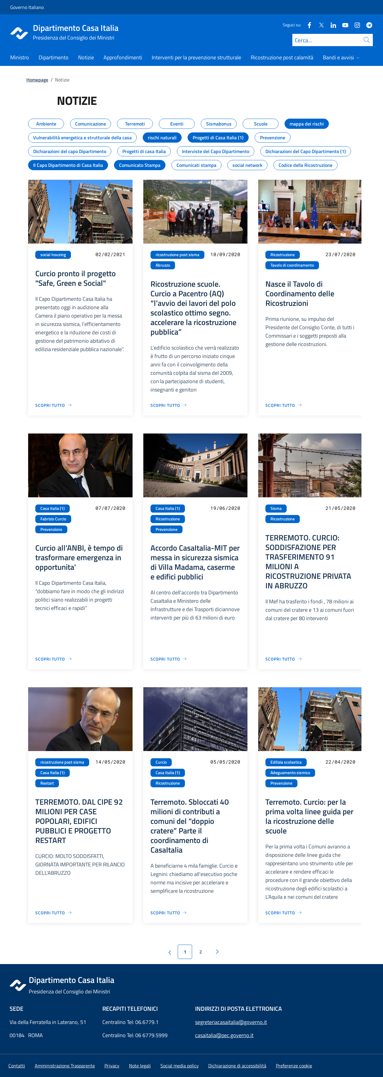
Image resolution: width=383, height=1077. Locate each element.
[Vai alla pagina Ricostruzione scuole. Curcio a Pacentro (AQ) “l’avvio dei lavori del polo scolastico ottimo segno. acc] (169, 405)
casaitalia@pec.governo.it (224, 1035)
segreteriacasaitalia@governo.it (231, 1022)
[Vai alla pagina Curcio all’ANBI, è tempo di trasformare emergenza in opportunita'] (53, 659)
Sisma (276, 508)
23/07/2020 (340, 254)
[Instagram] (355, 25)
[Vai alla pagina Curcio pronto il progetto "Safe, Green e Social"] (53, 405)
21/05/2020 (340, 508)
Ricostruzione (282, 254)
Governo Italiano (27, 7)
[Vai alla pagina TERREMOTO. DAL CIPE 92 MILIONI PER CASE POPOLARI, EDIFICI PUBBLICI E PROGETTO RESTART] (53, 913)
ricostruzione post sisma (177, 254)
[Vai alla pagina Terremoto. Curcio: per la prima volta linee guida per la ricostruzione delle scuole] (283, 913)
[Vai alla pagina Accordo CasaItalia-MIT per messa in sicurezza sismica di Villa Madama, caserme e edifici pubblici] (169, 659)
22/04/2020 (340, 762)
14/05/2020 (110, 762)
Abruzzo (163, 265)
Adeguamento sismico (290, 772)
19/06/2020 (225, 508)
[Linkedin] (331, 25)
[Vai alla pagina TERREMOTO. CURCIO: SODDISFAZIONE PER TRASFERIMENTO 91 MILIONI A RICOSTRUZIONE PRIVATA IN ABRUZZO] (283, 659)
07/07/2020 (110, 508)
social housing (53, 254)
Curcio (161, 762)
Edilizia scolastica (286, 762)
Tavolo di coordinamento (292, 265)
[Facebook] (307, 25)
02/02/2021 (110, 254)
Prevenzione (51, 529)
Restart (47, 783)
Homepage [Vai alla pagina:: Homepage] (37, 79)
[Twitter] (319, 25)
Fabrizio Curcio (53, 519)
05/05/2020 (225, 762)
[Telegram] (367, 25)
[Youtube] (343, 25)
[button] (294, 1065)
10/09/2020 (225, 254)
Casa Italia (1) (52, 508)
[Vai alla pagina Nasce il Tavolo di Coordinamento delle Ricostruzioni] (283, 405)
